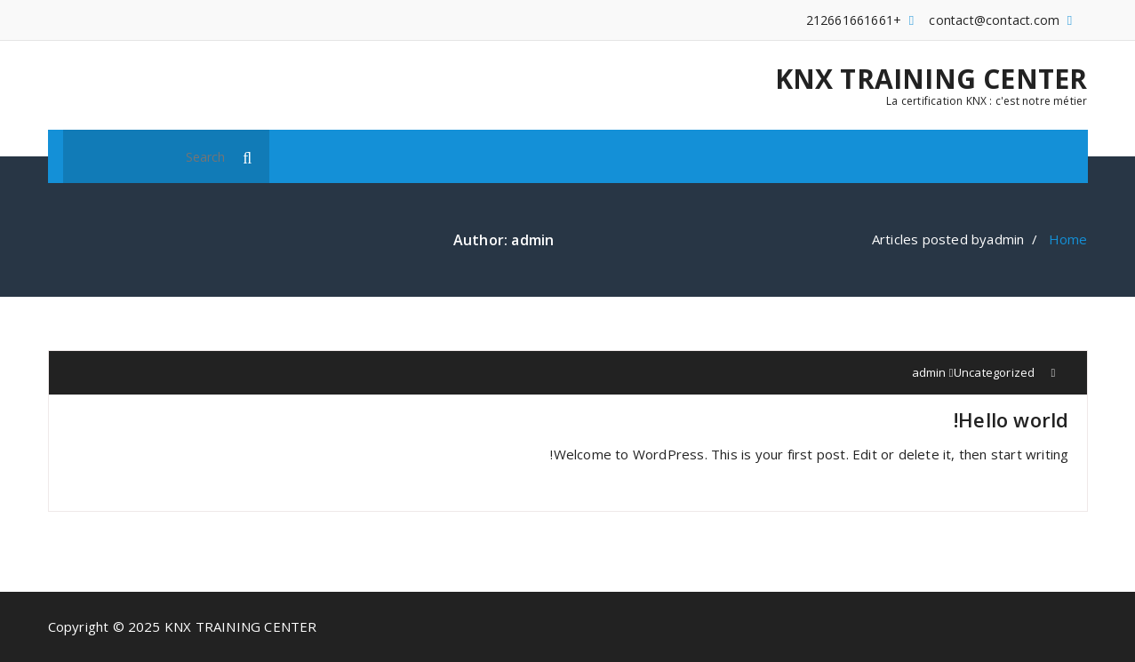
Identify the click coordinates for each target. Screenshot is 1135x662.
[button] (248, 156)
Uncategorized (994, 372)
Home (1068, 239)
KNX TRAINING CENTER (931, 79)
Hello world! (1011, 419)
